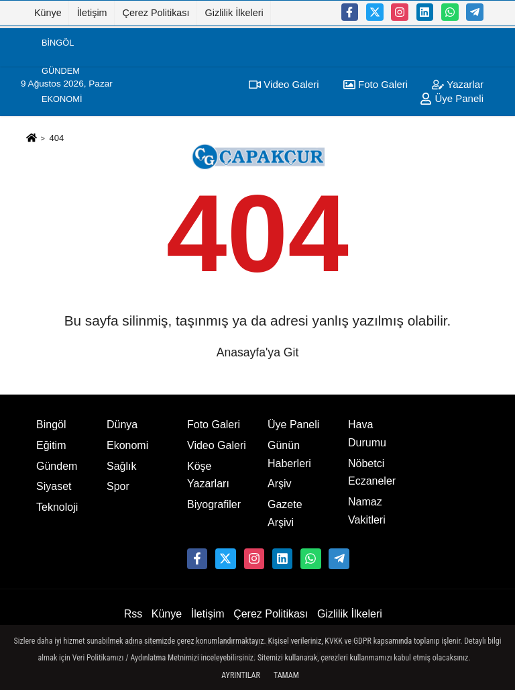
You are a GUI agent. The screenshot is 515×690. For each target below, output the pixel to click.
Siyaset (59, 127)
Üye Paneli (293, 424)
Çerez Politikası (156, 12)
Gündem (61, 71)
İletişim (92, 12)
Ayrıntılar (240, 675)
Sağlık (57, 184)
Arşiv (280, 483)
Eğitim (56, 241)
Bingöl (58, 42)
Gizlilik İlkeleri (234, 12)
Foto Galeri (213, 424)
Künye (48, 12)
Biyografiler (214, 504)
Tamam (286, 675)
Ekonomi (62, 99)
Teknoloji (57, 507)
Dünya (56, 212)
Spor (54, 156)
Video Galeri (216, 445)
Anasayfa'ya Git (258, 352)
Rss (133, 614)
